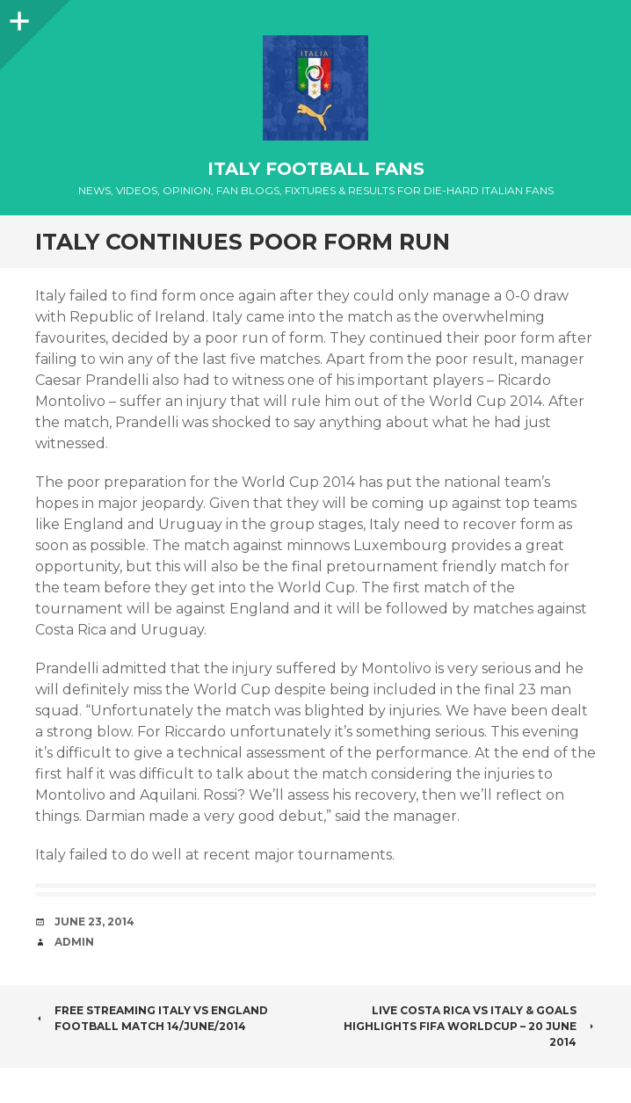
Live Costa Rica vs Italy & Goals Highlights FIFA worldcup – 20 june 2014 (470, 1026)
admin (74, 941)
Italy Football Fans (315, 168)
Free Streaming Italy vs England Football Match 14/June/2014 (151, 1018)
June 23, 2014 (94, 921)
